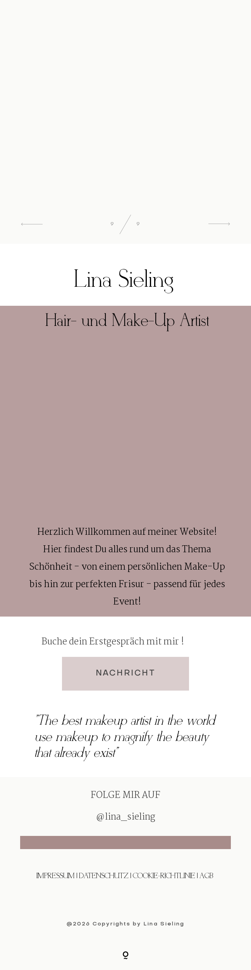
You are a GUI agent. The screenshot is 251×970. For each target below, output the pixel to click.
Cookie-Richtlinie (165, 876)
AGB (206, 876)
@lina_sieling (125, 817)
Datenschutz (104, 876)
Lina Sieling (163, 924)
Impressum (55, 876)
